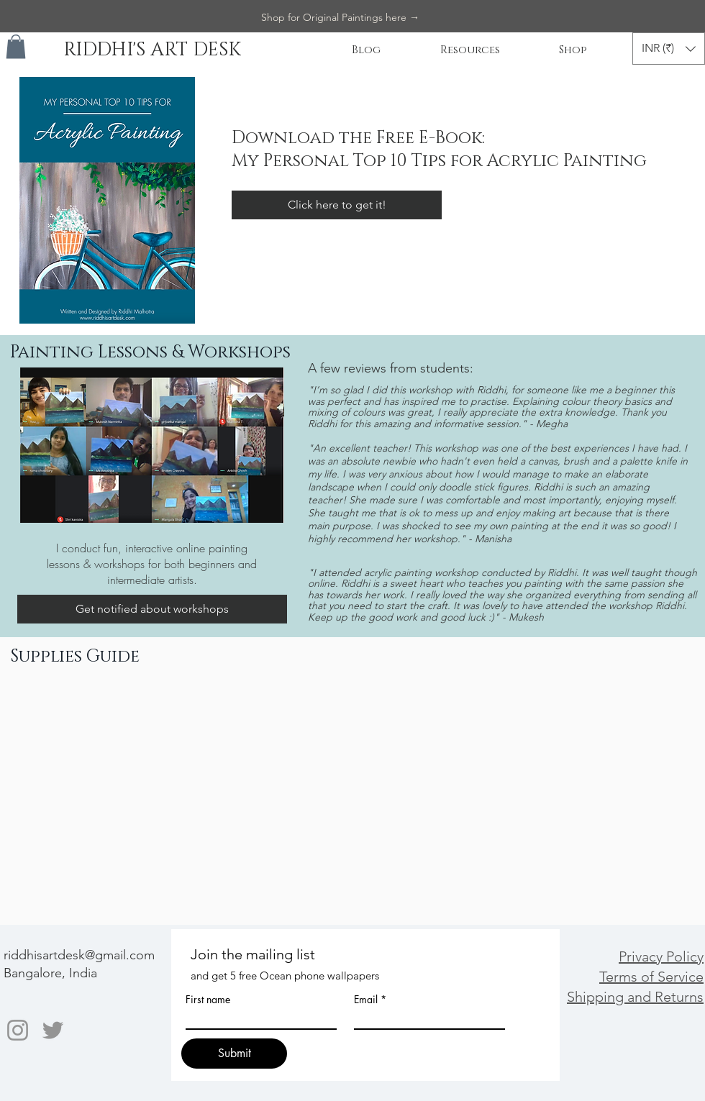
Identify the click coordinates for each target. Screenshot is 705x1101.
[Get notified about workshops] (152, 609)
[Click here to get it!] (337, 205)
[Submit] (234, 1053)
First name (208, 1000)
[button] (16, 46)
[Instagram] (18, 1030)
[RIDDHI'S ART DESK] (152, 51)
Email (366, 1000)
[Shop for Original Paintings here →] (340, 18)
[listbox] (668, 48)
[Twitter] (53, 1030)
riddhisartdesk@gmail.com (79, 955)
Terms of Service (651, 976)
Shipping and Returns (635, 996)
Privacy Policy (661, 956)
